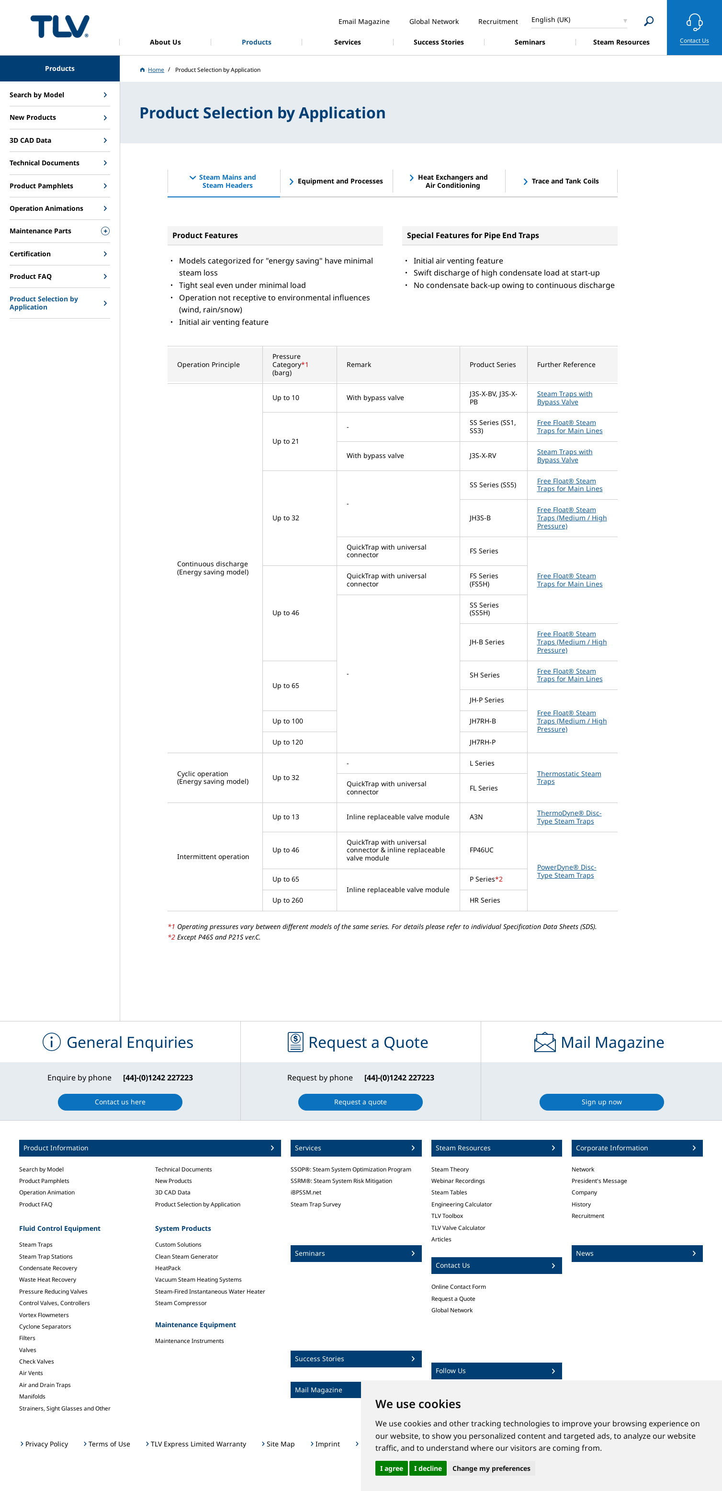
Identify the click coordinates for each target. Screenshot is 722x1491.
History (581, 1204)
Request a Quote (453, 1299)
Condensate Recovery (48, 1268)
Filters (27, 1338)
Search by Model (41, 1169)
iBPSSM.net (306, 1192)
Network (583, 1169)
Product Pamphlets (44, 1181)
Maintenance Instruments (189, 1341)
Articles (441, 1239)
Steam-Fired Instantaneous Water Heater (210, 1291)
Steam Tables (449, 1192)
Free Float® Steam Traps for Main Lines (570, 426)
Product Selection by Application (197, 1204)
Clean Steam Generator (186, 1256)
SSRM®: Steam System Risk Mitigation (341, 1181)
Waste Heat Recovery (47, 1279)
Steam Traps (36, 1244)
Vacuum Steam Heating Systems (198, 1279)
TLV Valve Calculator (458, 1228)
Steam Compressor (181, 1303)
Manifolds (32, 1396)
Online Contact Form (458, 1287)
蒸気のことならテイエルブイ (60, 26)
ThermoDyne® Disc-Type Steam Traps (569, 817)
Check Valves (36, 1361)
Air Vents (31, 1373)
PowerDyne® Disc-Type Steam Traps (567, 871)
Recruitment (588, 1216)
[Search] (649, 21)
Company (584, 1192)
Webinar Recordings (458, 1181)
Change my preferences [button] (491, 1468)
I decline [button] (428, 1468)
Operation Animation (47, 1192)
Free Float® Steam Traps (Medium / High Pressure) (572, 517)
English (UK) (550, 19)
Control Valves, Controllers (54, 1303)
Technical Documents (183, 1169)
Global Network (452, 1310)
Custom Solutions (178, 1244)
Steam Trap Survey (316, 1204)
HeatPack (167, 1268)
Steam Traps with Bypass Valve (565, 397)
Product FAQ (35, 1204)
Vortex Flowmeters (44, 1315)
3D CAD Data (173, 1192)
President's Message (599, 1181)
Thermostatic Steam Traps (569, 777)
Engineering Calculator (461, 1204)
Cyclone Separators (45, 1326)
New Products (173, 1181)
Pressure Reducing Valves (53, 1291)
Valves (27, 1350)
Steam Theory (450, 1169)
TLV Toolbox (447, 1216)
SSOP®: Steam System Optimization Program (351, 1169)
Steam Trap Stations (46, 1256)
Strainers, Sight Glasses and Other (65, 1408)
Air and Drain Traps (45, 1385)
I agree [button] (391, 1468)
